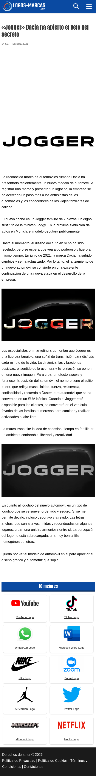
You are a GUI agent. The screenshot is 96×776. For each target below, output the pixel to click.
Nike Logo (25, 678)
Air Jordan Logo (25, 709)
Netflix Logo (71, 739)
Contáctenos (33, 766)
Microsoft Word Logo (72, 647)
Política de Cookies (53, 760)
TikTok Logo (71, 617)
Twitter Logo (71, 709)
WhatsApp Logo (25, 647)
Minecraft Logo (25, 739)
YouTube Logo (25, 617)
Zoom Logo (72, 678)
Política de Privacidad (18, 760)
